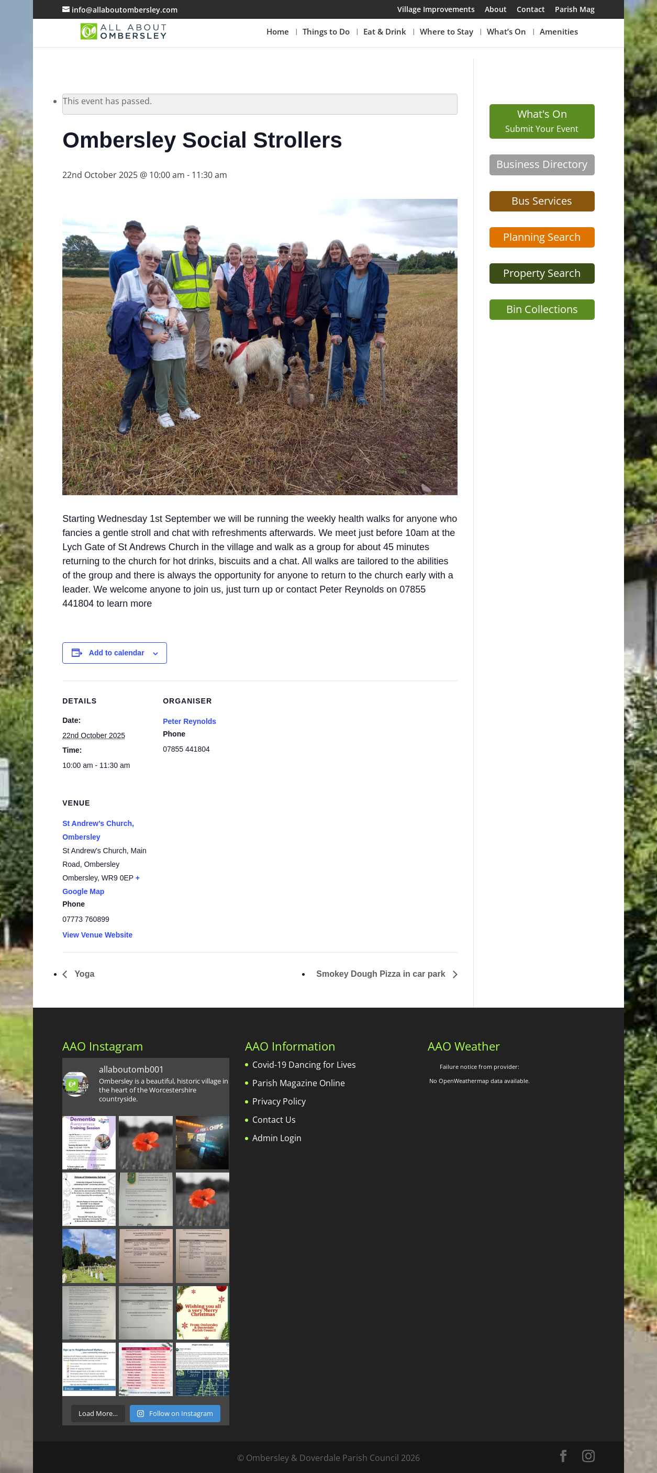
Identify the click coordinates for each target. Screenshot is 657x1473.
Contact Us (274, 1119)
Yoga (83, 973)
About (496, 10)
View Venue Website (97, 935)
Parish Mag (575, 10)
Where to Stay (446, 32)
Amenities (559, 32)
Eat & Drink (384, 32)
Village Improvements (436, 10)
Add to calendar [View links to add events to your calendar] (116, 653)
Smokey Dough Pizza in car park (382, 973)
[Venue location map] (218, 854)
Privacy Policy (279, 1101)
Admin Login (277, 1138)
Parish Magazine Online (298, 1083)
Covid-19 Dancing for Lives (304, 1064)
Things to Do (326, 32)
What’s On (506, 32)
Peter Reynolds (189, 721)
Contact (531, 10)
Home (277, 32)
